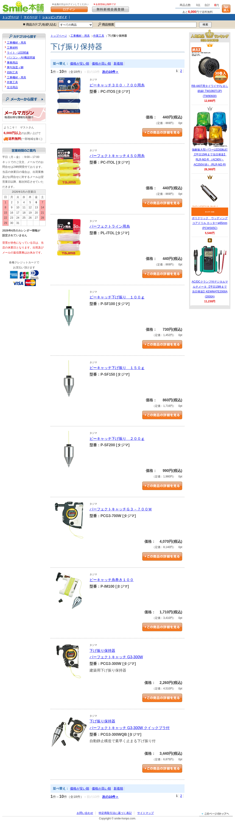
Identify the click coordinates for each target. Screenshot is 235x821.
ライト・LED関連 (18, 52)
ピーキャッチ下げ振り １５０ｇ (117, 368)
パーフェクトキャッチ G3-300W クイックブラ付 (130, 728)
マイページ (30, 17)
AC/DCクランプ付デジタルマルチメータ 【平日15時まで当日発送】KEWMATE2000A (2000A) (210, 270)
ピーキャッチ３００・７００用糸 (117, 85)
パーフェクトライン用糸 (110, 226)
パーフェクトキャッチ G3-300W (116, 657)
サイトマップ (145, 813)
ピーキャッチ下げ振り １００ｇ (117, 297)
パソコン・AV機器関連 (21, 57)
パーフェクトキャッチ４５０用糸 (117, 156)
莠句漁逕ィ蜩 (15, 67)
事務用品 (12, 62)
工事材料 (12, 47)
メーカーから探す (23, 99)
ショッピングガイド (54, 17)
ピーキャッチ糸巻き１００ (112, 580)
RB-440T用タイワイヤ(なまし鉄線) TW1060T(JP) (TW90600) (209, 72)
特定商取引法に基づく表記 (115, 813)
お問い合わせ (85, 813)
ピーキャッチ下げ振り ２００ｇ (117, 439)
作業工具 (98, 35)
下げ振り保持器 (102, 651)
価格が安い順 (79, 63)
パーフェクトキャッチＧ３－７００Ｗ (121, 509)
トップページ (10, 17)
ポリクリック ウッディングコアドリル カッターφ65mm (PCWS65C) (209, 204)
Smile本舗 (24, 7)
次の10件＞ (110, 72)
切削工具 (12, 72)
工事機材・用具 (80, 35)
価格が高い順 (101, 63)
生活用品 (12, 87)
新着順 (118, 63)
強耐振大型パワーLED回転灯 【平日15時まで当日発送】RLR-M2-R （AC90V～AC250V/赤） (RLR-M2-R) (209, 138)
